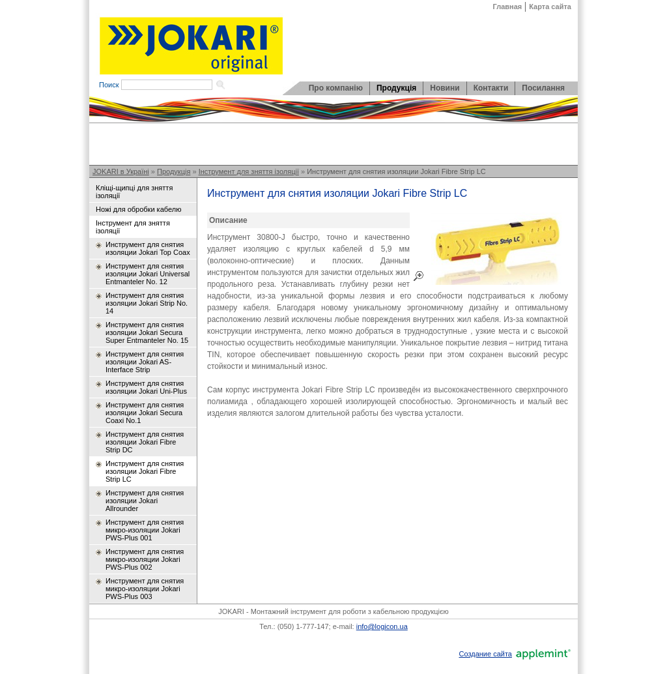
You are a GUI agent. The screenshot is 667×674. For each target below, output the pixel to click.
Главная (507, 6)
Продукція (396, 88)
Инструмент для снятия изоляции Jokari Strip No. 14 (147, 303)
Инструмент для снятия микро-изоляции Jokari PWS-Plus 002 (145, 559)
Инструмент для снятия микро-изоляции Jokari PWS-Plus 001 (145, 530)
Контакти (491, 88)
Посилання (543, 88)
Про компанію (336, 88)
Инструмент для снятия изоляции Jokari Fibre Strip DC (145, 442)
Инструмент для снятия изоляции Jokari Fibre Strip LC (396, 171)
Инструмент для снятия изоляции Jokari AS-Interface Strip (145, 362)
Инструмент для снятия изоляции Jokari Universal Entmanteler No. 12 (148, 274)
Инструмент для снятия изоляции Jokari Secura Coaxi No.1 (145, 412)
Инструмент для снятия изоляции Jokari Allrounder (145, 500)
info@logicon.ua (382, 626)
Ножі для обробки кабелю (138, 209)
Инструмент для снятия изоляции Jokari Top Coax (148, 248)
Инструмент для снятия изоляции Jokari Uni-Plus (146, 387)
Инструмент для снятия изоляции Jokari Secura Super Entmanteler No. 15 (147, 332)
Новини (444, 88)
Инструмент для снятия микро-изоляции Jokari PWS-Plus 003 (145, 588)
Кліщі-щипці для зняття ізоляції (134, 191)
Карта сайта (550, 6)
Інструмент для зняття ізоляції (249, 171)
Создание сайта (485, 654)
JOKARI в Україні (120, 171)
